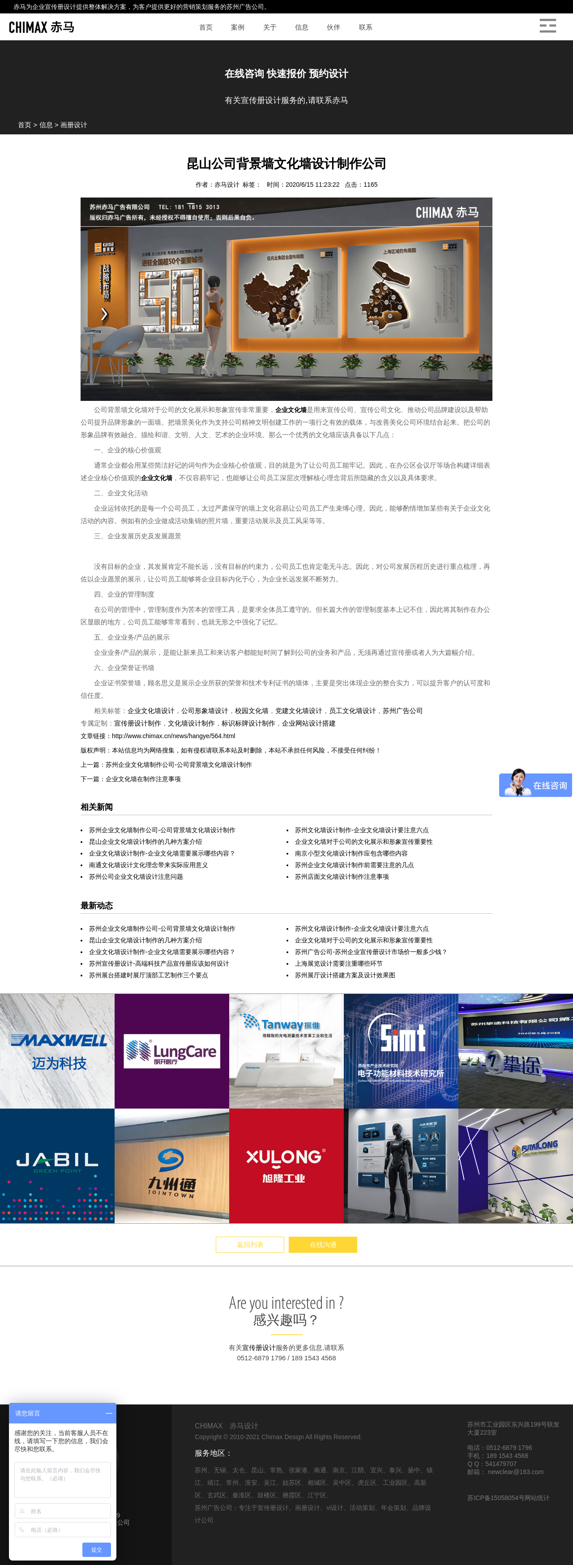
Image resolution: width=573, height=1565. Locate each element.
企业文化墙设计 (151, 710)
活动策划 (362, 1507)
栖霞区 (291, 1495)
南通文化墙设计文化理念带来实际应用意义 (148, 864)
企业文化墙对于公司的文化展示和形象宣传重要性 (364, 841)
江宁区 (317, 1495)
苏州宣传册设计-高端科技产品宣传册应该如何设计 (159, 963)
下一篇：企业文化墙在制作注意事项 (131, 778)
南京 (339, 1470)
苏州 (201, 1470)
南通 (320, 1470)
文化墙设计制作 (191, 723)
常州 (232, 1482)
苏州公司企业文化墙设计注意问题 (136, 876)
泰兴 (395, 1470)
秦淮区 (241, 1495)
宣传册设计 (60, 6)
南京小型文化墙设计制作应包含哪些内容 (351, 853)
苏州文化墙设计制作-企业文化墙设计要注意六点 (362, 830)
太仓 (238, 1470)
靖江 (213, 1482)
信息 (46, 125)
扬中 (414, 1470)
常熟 (276, 1470)
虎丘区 (367, 1482)
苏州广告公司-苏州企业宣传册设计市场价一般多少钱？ (371, 951)
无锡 (220, 1470)
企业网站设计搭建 (309, 723)
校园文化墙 (252, 710)
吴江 (270, 1482)
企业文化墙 (291, 409)
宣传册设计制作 (137, 723)
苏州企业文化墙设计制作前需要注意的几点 (354, 864)
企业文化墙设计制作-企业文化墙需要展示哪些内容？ (162, 853)
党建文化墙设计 (298, 710)
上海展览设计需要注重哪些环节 (339, 963)
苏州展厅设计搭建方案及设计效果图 (345, 975)
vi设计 (334, 1507)
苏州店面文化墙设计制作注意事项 (342, 876)
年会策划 (393, 1507)
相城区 (317, 1482)
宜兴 (376, 1470)
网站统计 (537, 1497)
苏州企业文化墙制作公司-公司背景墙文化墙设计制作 (162, 830)
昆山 (257, 1470)
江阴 (357, 1470)
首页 (24, 125)
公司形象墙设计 (204, 710)
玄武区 (216, 1495)
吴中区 (342, 1482)
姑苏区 (291, 1482)
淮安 (251, 1482)
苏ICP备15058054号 (496, 1497)
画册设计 (73, 125)
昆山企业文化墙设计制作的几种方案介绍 (145, 841)
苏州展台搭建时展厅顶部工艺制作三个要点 (148, 975)
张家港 (298, 1470)
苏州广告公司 (245, 6)
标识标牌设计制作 (248, 723)
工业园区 (395, 1482)
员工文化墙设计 (352, 710)
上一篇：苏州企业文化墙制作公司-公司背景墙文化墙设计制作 (166, 764)
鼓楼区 (266, 1495)
